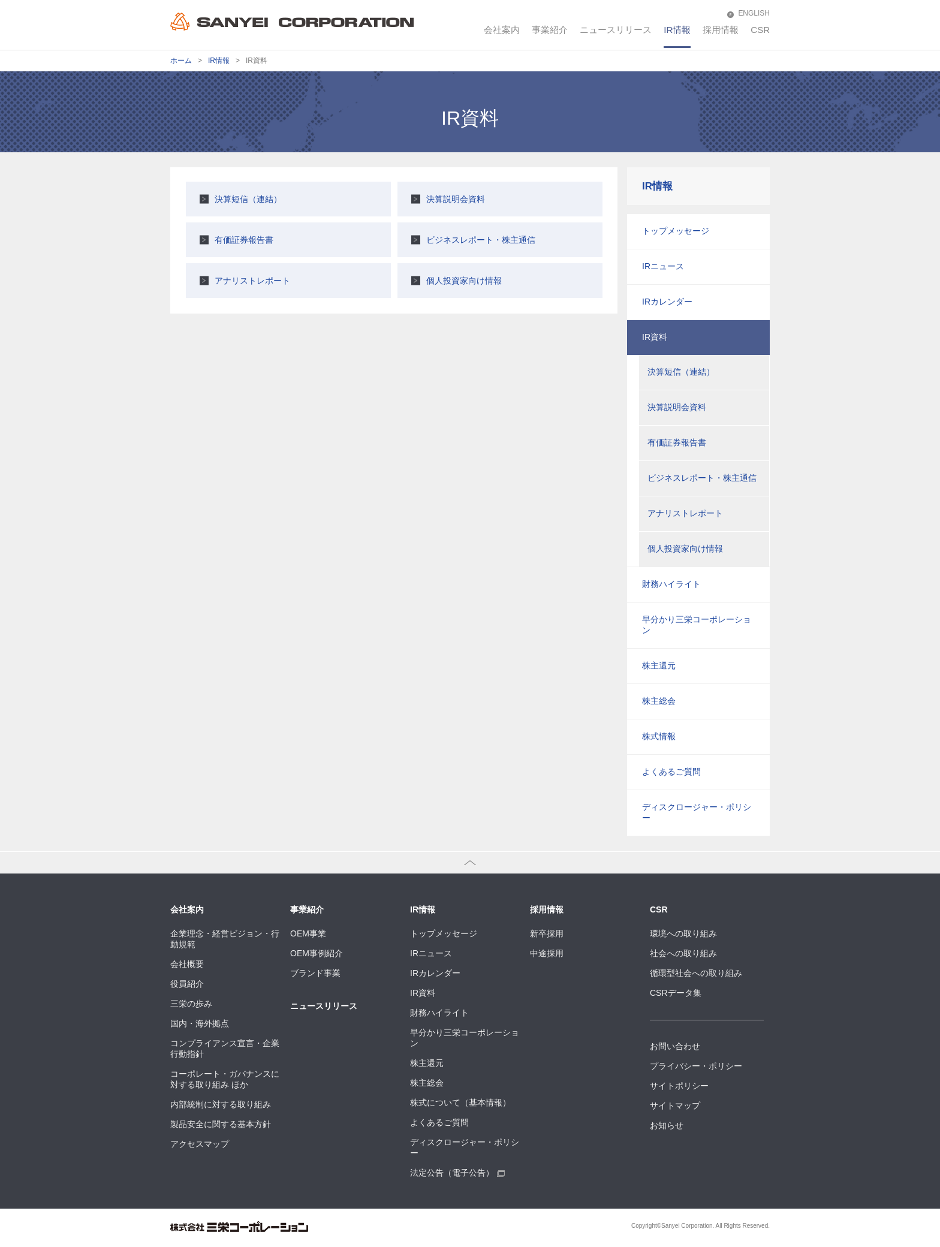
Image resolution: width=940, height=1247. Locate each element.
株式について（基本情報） (460, 1102)
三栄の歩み (191, 1003)
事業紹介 (550, 30)
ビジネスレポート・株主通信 (480, 240)
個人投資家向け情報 (464, 280)
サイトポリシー (679, 1086)
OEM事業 (308, 933)
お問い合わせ (675, 1046)
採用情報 (721, 30)
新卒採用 (547, 933)
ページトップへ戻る (38, 862)
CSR (760, 30)
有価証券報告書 (244, 240)
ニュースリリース (616, 30)
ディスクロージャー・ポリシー (696, 812)
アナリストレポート (252, 280)
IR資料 (654, 337)
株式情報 (659, 736)
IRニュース (663, 266)
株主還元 (659, 665)
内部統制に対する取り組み (220, 1104)
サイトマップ (675, 1105)
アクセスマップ (199, 1144)
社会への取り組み (683, 953)
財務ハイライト (671, 584)
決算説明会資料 (455, 199)
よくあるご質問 (671, 771)
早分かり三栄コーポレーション (696, 625)
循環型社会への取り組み (696, 973)
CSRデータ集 (675, 993)
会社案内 (502, 30)
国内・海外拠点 (199, 1023)
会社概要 (187, 964)
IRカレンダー (667, 301)
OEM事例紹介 (316, 953)
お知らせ (666, 1125)
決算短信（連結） (248, 199)
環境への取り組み (683, 933)
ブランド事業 (315, 973)
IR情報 (677, 30)
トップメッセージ (675, 231)
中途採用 (547, 953)
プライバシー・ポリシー (696, 1066)
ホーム (181, 60)
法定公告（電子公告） (457, 1172)
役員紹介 (187, 984)
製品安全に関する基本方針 (220, 1124)
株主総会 (659, 701)
